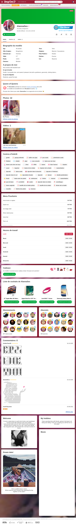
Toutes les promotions (35, 5)
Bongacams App (54, 5)
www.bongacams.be (18, 518)
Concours (45, 5)
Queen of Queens (31, 86)
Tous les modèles (5, 5)
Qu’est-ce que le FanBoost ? (66, 30)
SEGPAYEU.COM (44, 518)
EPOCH (38, 518)
